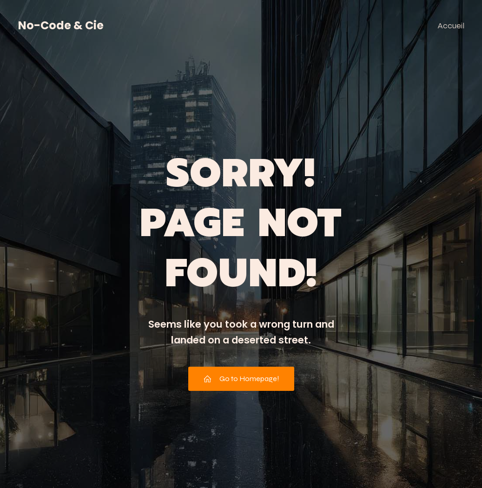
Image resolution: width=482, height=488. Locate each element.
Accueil (450, 25)
